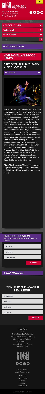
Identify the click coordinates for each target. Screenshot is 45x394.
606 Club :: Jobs (22, 341)
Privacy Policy (22, 329)
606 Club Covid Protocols (22, 339)
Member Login (22, 346)
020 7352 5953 (19, 6)
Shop (22, 331)
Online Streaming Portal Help (22, 334)
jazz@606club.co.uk (19, 8)
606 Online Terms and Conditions (22, 336)
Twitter (34, 12)
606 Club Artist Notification (22, 344)
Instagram (38, 12)
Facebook (31, 12)
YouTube (41, 12)
